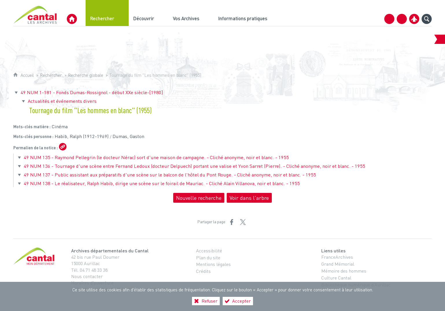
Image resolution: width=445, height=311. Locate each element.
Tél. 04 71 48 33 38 (89, 270)
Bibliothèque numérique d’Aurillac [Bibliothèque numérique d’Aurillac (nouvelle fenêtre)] (356, 285)
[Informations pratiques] (248, 13)
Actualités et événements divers (62, 101)
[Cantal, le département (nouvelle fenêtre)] (35, 256)
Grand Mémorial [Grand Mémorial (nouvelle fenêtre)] (337, 264)
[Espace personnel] (414, 19)
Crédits (203, 271)
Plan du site (208, 257)
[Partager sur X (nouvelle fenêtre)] (243, 222)
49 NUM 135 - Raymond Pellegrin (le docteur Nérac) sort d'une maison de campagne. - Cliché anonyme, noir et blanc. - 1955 (156, 157)
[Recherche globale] (427, 19)
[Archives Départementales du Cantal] (72, 19)
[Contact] (389, 19)
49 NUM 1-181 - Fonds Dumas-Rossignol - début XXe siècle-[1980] (92, 92)
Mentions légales (213, 264)
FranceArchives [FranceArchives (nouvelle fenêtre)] (337, 257)
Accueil (27, 75)
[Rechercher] (107, 13)
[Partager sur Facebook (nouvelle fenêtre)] (232, 222)
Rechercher (51, 75)
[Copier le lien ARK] (63, 146)
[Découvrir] (149, 13)
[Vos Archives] (191, 13)
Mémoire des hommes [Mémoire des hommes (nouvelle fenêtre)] (343, 271)
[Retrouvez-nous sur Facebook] (402, 19)
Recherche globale (85, 75)
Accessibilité (209, 251)
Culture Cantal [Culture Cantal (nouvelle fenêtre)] (336, 278)
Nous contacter (87, 276)
